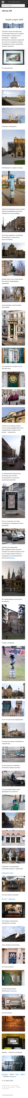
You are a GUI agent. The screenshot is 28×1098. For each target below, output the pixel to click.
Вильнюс (12, 558)
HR (6, 1087)
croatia (3, 1087)
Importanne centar (7, 873)
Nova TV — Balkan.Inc (8, 899)
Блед (17, 1074)
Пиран (22, 1074)
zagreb (12, 1087)
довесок (13, 1076)
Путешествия (14, 1085)
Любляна (5, 1074)
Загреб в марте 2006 (14, 19)
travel (9, 1087)
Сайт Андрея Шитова (14, 2)
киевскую (13, 991)
